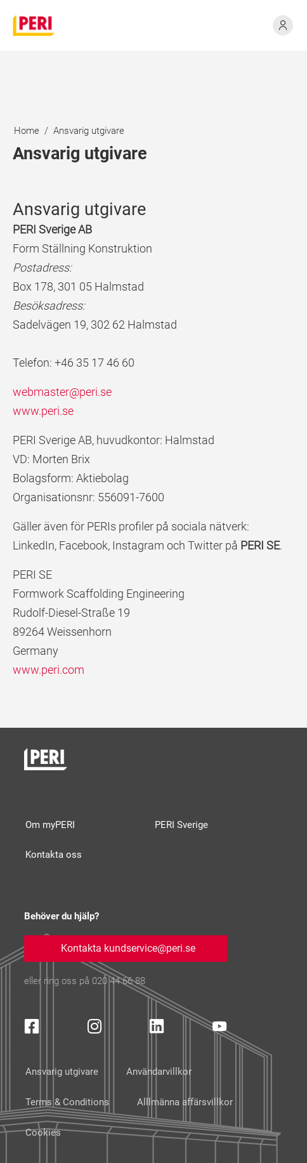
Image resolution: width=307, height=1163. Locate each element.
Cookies (43, 1132)
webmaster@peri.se (62, 391)
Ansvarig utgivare (88, 130)
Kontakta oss (53, 854)
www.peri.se (43, 410)
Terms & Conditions (67, 1102)
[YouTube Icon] (219, 1028)
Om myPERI (50, 825)
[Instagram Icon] (94, 1028)
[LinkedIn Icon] (156, 1028)
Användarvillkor (159, 1071)
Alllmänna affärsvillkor (185, 1102)
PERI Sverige (181, 825)
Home (26, 130)
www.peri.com (48, 669)
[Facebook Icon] (31, 1028)
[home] (34, 26)
